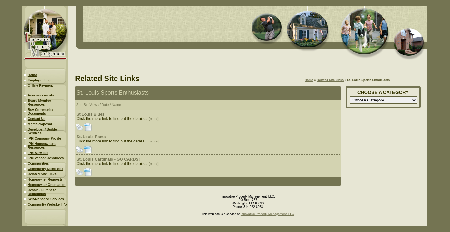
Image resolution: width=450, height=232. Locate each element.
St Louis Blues (91, 114)
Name (116, 104)
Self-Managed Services (46, 199)
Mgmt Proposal (40, 124)
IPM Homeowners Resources (42, 145)
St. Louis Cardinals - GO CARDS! (108, 159)
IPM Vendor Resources (46, 158)
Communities (38, 163)
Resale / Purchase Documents (42, 192)
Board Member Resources (39, 102)
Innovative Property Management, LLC (267, 214)
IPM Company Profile (44, 138)
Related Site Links (42, 174)
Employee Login (40, 80)
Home (32, 75)
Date (105, 104)
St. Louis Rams (91, 136)
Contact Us (36, 119)
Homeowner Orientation (47, 185)
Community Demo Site (45, 169)
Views (93, 104)
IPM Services (38, 153)
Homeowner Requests (45, 179)
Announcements (41, 95)
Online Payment (40, 85)
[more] (153, 119)
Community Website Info (47, 204)
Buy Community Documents (40, 111)
